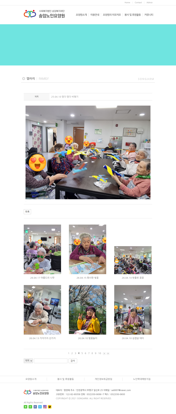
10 (99, 353)
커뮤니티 (148, 15)
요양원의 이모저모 (112, 15)
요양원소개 (81, 15)
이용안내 (94, 15)
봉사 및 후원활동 (132, 15)
